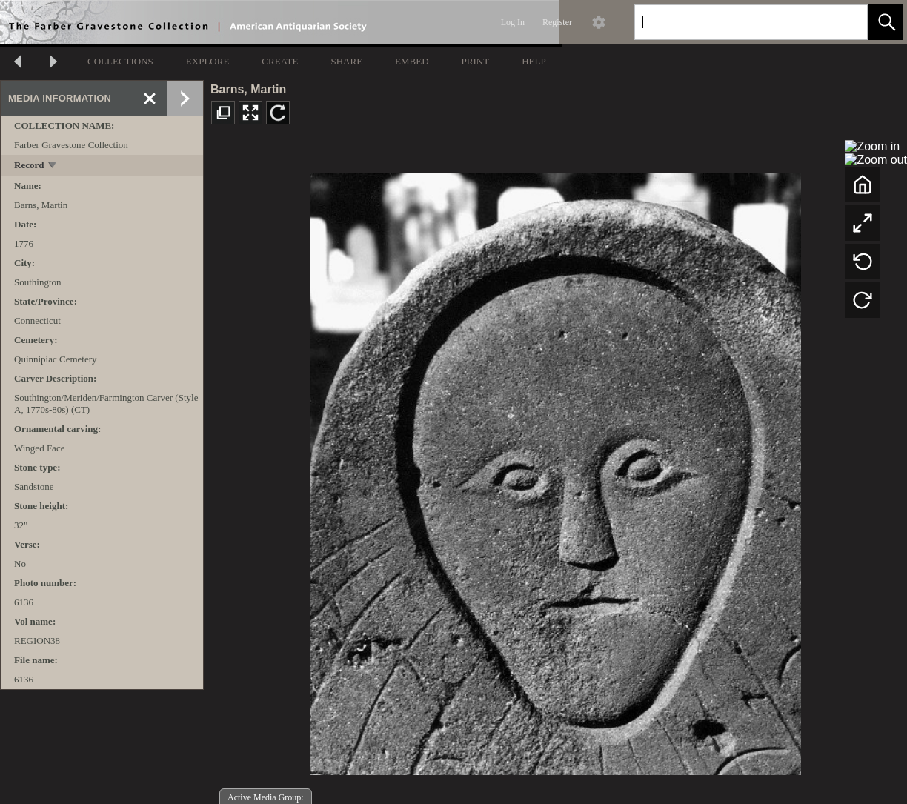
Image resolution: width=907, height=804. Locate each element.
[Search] (733, 22)
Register (557, 22)
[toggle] (53, 166)
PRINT (476, 61)
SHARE (346, 61)
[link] (844, 21)
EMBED (412, 61)
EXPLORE (208, 61)
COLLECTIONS (120, 61)
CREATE (280, 61)
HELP (534, 61)
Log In (513, 22)
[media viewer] (555, 470)
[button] (885, 22)
